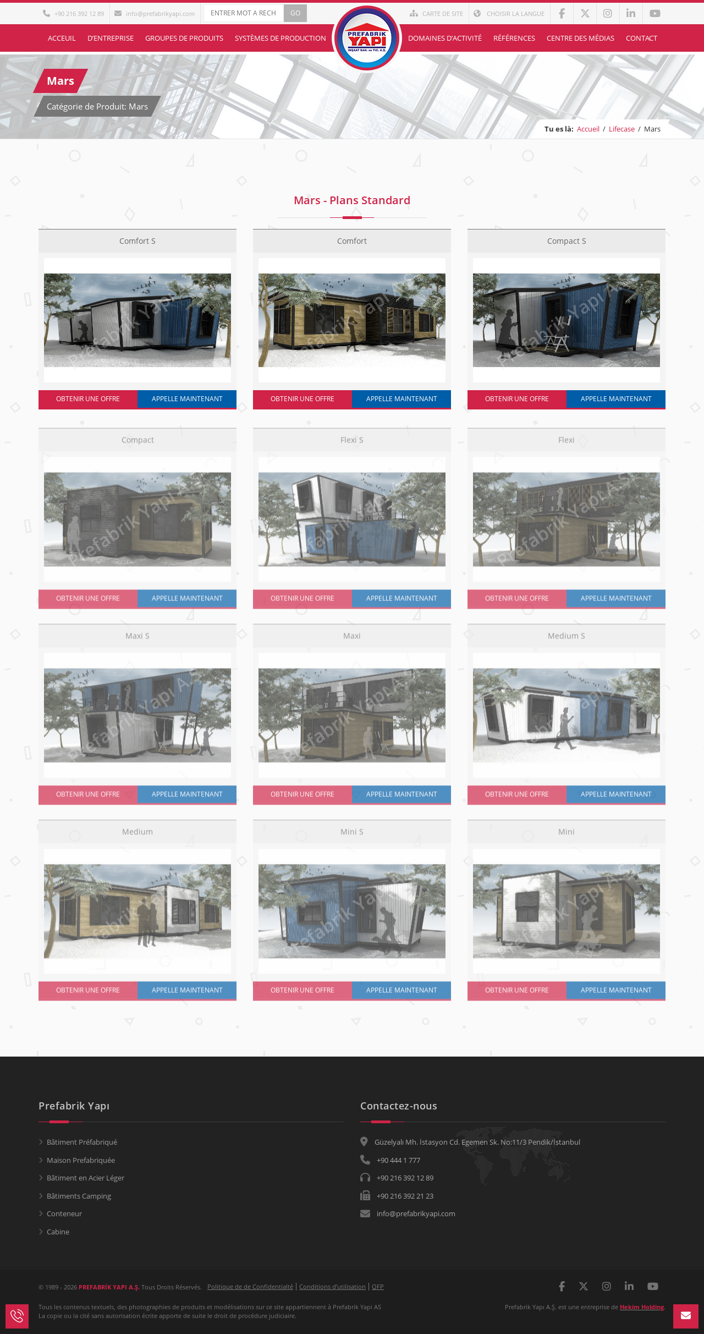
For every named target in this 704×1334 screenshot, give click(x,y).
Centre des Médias (580, 38)
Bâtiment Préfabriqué (82, 1142)
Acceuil (62, 38)
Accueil (588, 129)
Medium (137, 837)
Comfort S (137, 241)
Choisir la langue (509, 13)
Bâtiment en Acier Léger (85, 1178)
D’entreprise (110, 38)
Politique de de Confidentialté (250, 1286)
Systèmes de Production (280, 38)
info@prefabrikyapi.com (154, 13)
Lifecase (622, 129)
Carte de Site (436, 13)
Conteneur (64, 1213)
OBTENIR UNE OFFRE (88, 398)
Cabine (58, 1232)
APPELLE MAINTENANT (187, 398)
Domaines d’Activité (445, 38)
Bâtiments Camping (79, 1196)
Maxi (352, 641)
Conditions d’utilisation (332, 1286)
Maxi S (137, 641)
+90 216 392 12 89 (73, 13)
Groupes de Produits (184, 38)
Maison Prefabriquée (81, 1160)
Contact (641, 38)
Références (514, 38)
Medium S (566, 641)
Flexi (566, 445)
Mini (566, 837)
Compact (138, 445)
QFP (378, 1286)
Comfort (352, 241)
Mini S (352, 837)
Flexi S (352, 445)
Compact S (566, 241)
